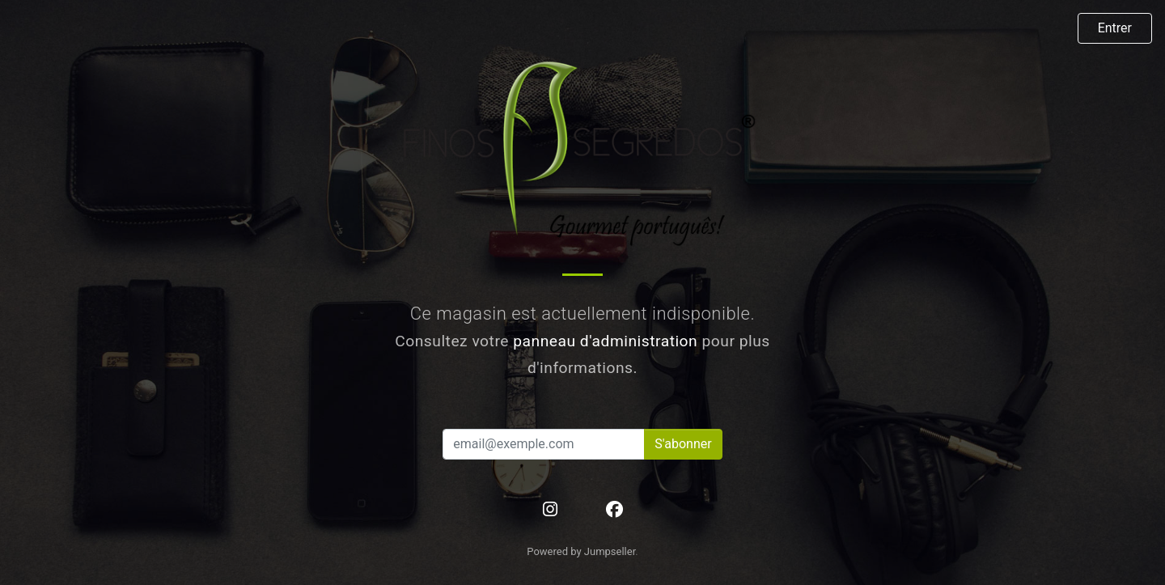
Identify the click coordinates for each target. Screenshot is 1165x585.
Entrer (1115, 28)
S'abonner (683, 443)
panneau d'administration (605, 341)
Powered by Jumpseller (581, 551)
